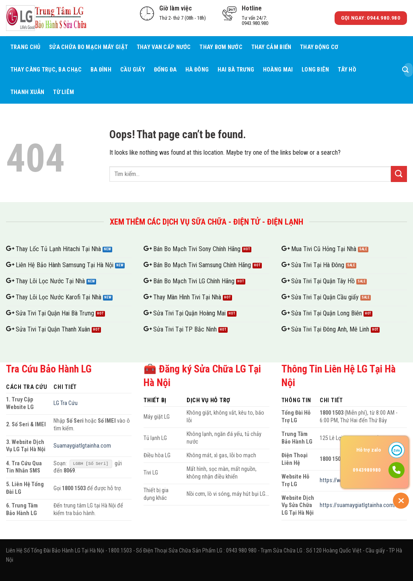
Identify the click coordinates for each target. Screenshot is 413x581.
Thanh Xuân (27, 92)
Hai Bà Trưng (236, 69)
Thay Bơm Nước (220, 47)
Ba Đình (100, 69)
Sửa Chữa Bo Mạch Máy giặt (88, 47)
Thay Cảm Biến (271, 47)
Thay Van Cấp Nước (164, 47)
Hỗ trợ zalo (368, 450)
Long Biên (315, 69)
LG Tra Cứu (65, 403)
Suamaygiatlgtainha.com (82, 445)
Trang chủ (25, 47)
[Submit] (405, 70)
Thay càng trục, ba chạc (46, 69)
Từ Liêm (63, 92)
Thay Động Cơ (319, 47)
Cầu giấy (132, 69)
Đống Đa (165, 69)
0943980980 (367, 470)
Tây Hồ (347, 69)
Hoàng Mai (278, 69)
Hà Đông (197, 69)
